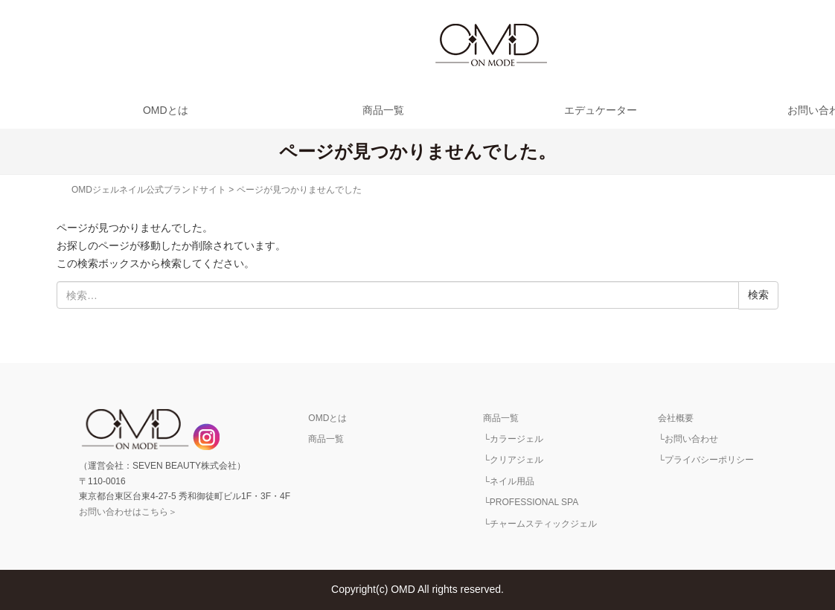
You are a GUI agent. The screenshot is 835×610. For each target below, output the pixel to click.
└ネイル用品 (508, 481)
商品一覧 (383, 110)
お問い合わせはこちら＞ (128, 512)
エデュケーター (600, 110)
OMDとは (165, 110)
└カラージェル (513, 439)
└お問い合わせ (688, 439)
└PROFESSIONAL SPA (530, 502)
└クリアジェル (513, 460)
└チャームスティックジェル (540, 523)
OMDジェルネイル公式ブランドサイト (148, 189)
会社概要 (676, 418)
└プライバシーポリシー (706, 460)
